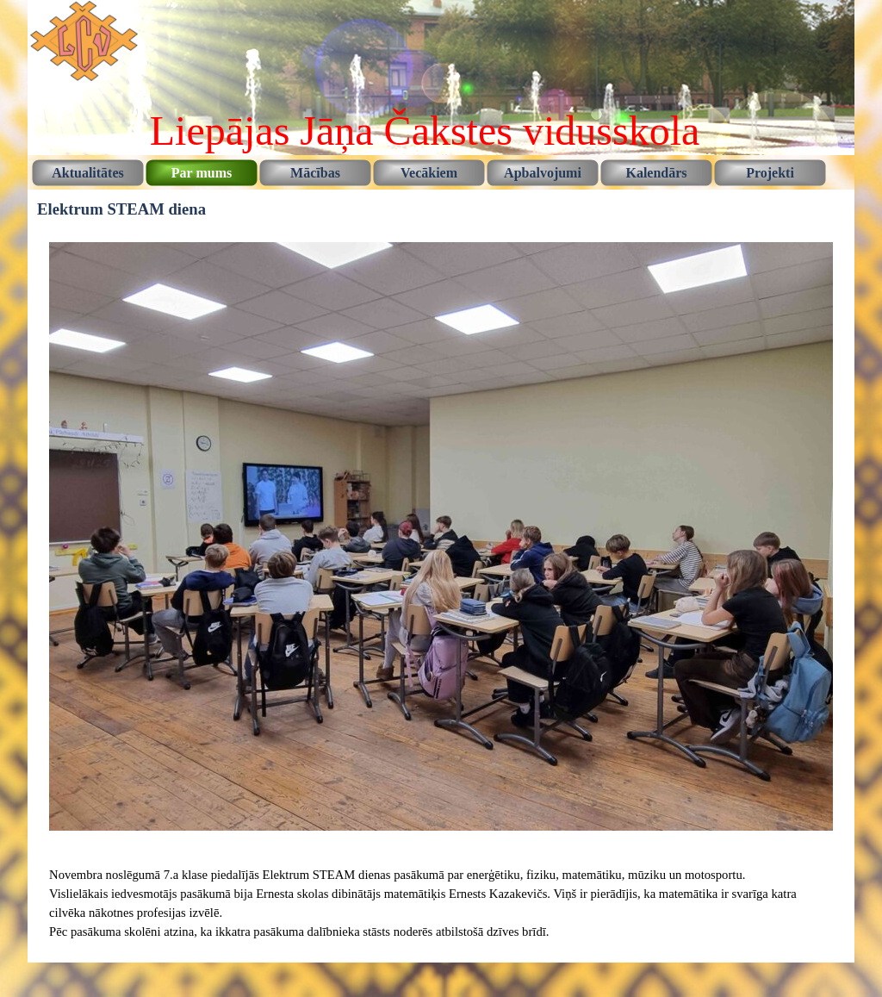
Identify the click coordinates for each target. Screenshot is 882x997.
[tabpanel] (441, 903)
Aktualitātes (88, 172)
